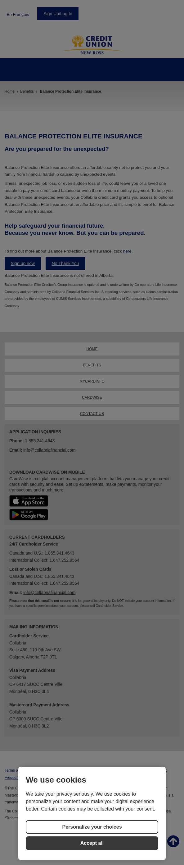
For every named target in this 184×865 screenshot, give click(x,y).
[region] (91, 813)
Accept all (92, 843)
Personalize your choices (92, 827)
